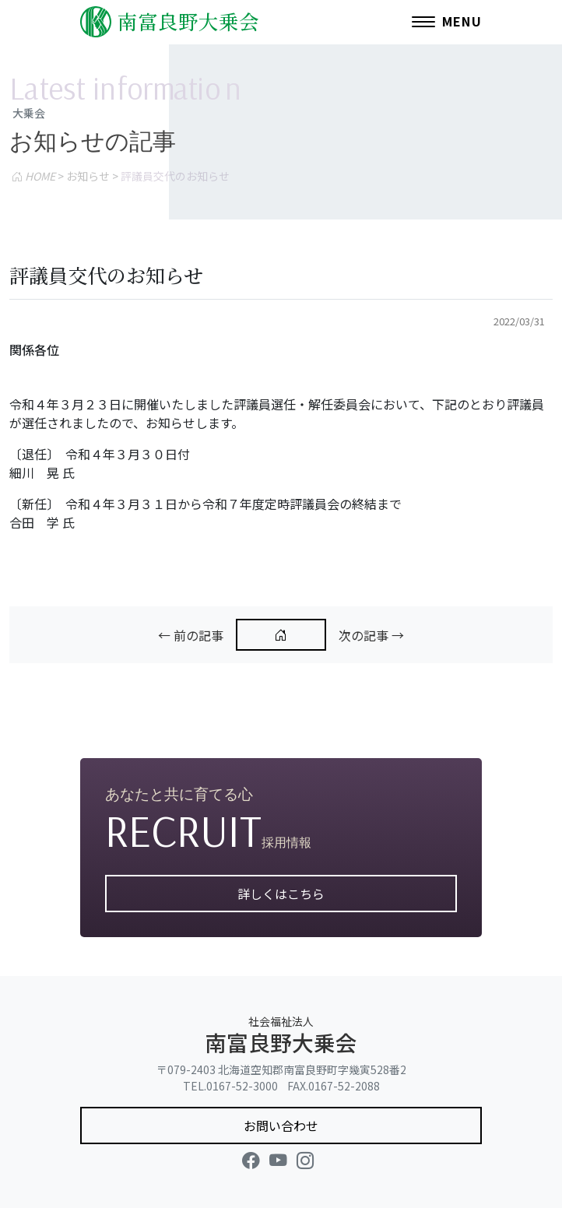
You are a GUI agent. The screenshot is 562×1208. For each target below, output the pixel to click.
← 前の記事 (190, 635)
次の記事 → (371, 635)
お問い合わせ (281, 1125)
